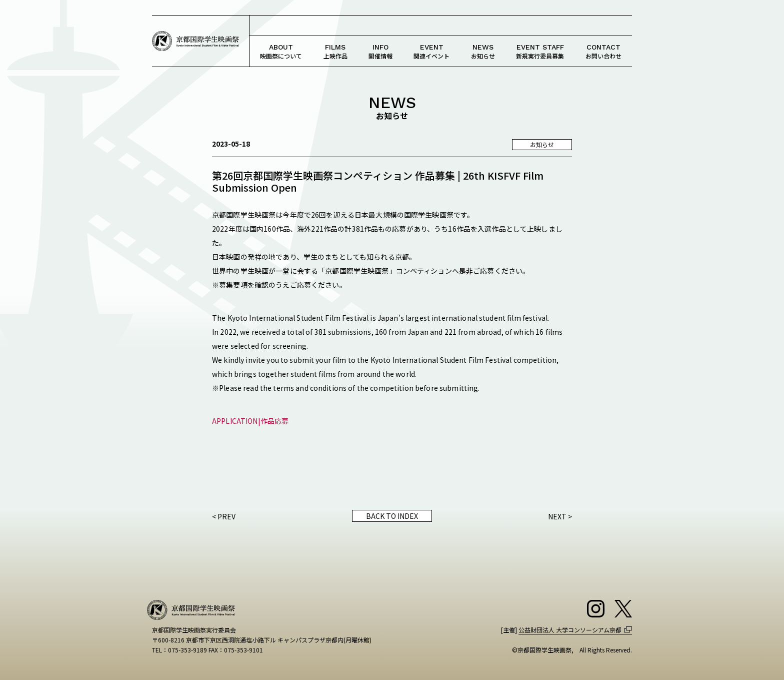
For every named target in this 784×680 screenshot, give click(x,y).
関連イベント (432, 51)
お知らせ (483, 51)
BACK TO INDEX (392, 516)
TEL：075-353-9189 (179, 649)
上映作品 (336, 51)
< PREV (224, 516)
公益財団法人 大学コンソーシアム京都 (570, 629)
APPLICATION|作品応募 (250, 421)
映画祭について (281, 51)
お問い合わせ (604, 51)
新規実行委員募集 (540, 51)
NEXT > (560, 516)
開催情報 (380, 51)
